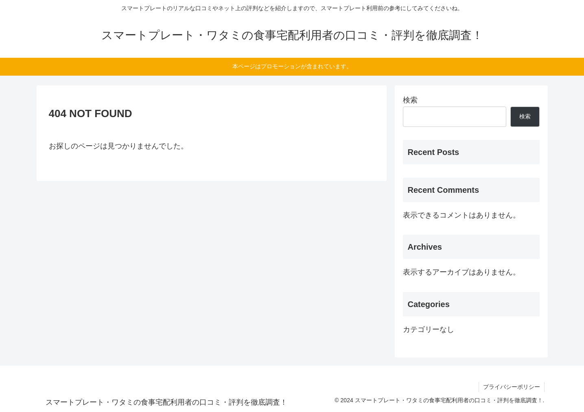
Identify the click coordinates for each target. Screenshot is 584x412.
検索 (410, 100)
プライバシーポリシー (511, 387)
